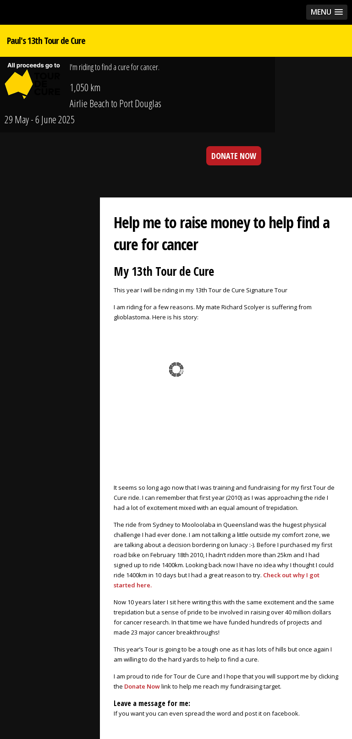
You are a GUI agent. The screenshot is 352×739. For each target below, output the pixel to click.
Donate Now (142, 686)
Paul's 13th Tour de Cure (46, 40)
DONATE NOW (233, 155)
